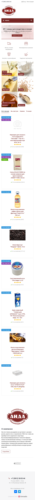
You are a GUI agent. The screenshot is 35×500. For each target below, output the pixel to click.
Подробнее (6, 451)
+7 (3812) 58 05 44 (6, 1)
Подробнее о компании (17, 35)
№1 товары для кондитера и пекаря (17, 29)
